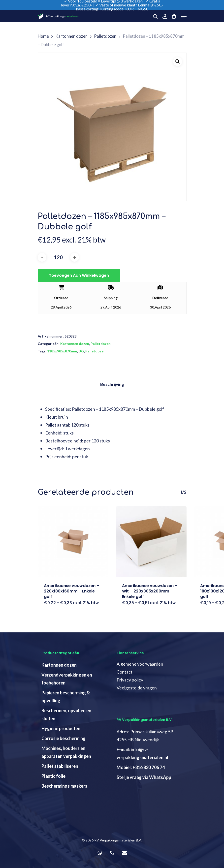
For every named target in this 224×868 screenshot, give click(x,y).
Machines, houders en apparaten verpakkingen (66, 752)
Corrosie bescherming (63, 738)
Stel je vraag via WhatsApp (144, 777)
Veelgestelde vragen (137, 687)
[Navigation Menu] (184, 16)
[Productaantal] (58, 257)
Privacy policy (130, 679)
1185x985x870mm (62, 351)
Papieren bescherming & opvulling (65, 696)
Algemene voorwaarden (140, 664)
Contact (124, 672)
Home (43, 36)
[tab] (112, 384)
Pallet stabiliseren (59, 766)
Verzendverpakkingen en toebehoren (66, 678)
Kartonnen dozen (71, 36)
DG (81, 351)
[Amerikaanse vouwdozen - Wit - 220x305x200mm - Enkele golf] (151, 541)
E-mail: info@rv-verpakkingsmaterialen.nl (142, 753)
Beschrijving (112, 384)
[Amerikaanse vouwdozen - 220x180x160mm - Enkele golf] (73, 541)
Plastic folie (53, 776)
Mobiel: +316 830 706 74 (141, 767)
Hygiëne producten (60, 728)
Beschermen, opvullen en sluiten (66, 714)
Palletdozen (105, 36)
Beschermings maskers (64, 786)
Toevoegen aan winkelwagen (79, 275)
